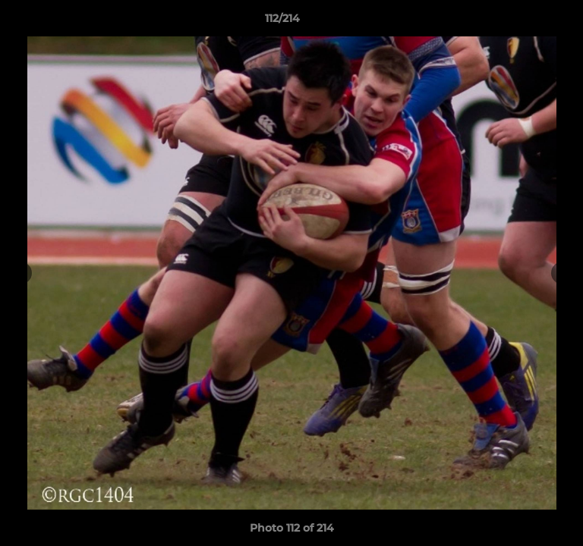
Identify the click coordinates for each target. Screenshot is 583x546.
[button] (528, 22)
